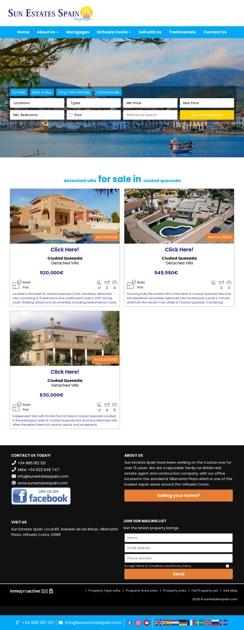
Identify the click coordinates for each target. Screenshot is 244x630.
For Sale (18, 92)
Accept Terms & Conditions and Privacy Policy (157, 566)
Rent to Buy (41, 92)
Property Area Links (142, 590)
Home (23, 32)
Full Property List (205, 590)
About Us (48, 32)
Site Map (230, 590)
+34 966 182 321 (38, 622)
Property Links (174, 590)
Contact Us (215, 32)
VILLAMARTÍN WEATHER (65, 559)
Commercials (108, 92)
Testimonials (182, 32)
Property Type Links (105, 590)
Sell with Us (150, 32)
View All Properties (207, 114)
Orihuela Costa (114, 32)
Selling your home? (178, 495)
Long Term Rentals (74, 92)
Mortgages (77, 32)
